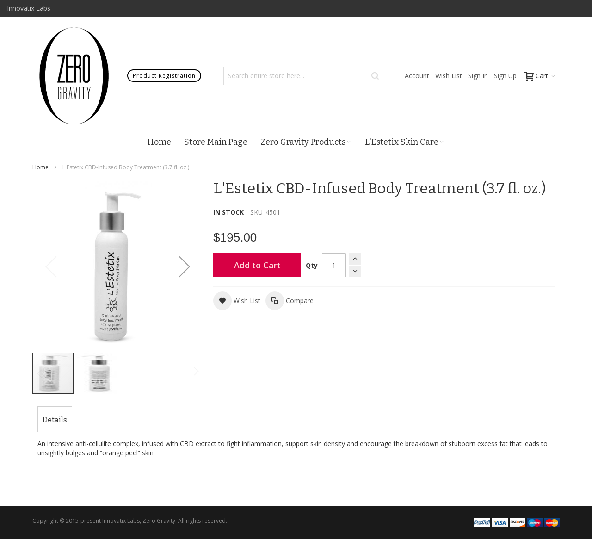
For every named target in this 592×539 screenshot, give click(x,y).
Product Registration (164, 76)
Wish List (448, 75)
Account (417, 75)
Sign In (478, 75)
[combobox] (303, 76)
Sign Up (505, 75)
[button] (184, 266)
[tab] (54, 420)
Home (40, 167)
